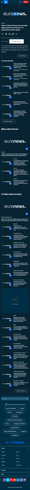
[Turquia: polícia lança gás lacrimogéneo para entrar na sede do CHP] (21, 256)
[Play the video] (15, 14)
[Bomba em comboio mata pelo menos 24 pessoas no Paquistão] (21, 265)
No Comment (17, 233)
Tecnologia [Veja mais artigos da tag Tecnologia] (19, 412)
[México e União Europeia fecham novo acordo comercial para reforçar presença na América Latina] (21, 366)
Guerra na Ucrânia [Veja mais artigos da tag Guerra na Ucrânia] (11, 408)
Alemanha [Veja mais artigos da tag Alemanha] (15, 416)
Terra (17, 455)
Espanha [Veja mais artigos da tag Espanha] (23, 431)
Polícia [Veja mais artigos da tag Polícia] (22, 408)
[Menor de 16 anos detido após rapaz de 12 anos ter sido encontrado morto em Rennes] (15, 219)
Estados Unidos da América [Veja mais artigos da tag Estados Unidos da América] (15, 420)
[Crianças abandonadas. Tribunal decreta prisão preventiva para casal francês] (21, 375)
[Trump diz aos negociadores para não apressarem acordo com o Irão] (21, 228)
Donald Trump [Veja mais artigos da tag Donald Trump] (15, 427)
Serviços (3, 470)
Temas (3, 448)
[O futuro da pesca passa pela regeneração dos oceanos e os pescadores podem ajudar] (21, 67)
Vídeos (3, 465)
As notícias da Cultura (20, 352)
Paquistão (16, 261)
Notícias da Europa (6, 217)
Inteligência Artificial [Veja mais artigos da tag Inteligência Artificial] (19, 423)
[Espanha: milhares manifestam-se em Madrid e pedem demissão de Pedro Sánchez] (21, 237)
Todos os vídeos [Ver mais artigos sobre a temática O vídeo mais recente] (20, 391)
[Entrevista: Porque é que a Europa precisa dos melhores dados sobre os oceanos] (21, 182)
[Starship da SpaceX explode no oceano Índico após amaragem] (21, 347)
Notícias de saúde (18, 270)
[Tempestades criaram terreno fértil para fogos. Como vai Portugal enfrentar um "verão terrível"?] (21, 114)
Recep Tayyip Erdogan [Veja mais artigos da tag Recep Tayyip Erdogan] (10, 431)
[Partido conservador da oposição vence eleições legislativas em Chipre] (21, 246)
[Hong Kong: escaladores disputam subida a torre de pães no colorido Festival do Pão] (21, 86)
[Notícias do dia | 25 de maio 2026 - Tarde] (21, 95)
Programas (19, 465)
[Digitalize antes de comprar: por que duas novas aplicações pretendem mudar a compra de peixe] (21, 76)
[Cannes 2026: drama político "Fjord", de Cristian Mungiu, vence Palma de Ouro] (21, 356)
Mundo (15, 224)
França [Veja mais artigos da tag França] (10, 412)
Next (2, 458)
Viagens (3, 461)
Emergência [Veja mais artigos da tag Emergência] (15, 435)
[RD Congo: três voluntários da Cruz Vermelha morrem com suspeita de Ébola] (21, 274)
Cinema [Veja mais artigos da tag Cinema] (7, 423)
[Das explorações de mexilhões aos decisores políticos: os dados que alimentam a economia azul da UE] (21, 172)
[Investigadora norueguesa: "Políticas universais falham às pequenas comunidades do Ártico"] (21, 163)
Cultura (18, 461)
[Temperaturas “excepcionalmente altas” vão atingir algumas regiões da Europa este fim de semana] (21, 104)
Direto (25, 2)
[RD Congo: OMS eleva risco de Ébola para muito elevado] (21, 384)
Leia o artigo (22, 55)
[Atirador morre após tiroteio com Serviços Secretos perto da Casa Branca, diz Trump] (21, 319)
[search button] (27, 398)
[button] (8, 121)
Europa (3, 451)
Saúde (17, 458)
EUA (15, 315)
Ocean (3, 152)
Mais (2, 474)
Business (3, 455)
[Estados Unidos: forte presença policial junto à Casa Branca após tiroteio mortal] (21, 338)
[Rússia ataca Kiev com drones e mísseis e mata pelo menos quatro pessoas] (21, 284)
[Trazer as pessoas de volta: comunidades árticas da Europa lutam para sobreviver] (15, 154)
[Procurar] (15, 398)
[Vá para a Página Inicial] (6, 2)
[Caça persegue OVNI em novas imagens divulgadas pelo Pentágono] (21, 329)
